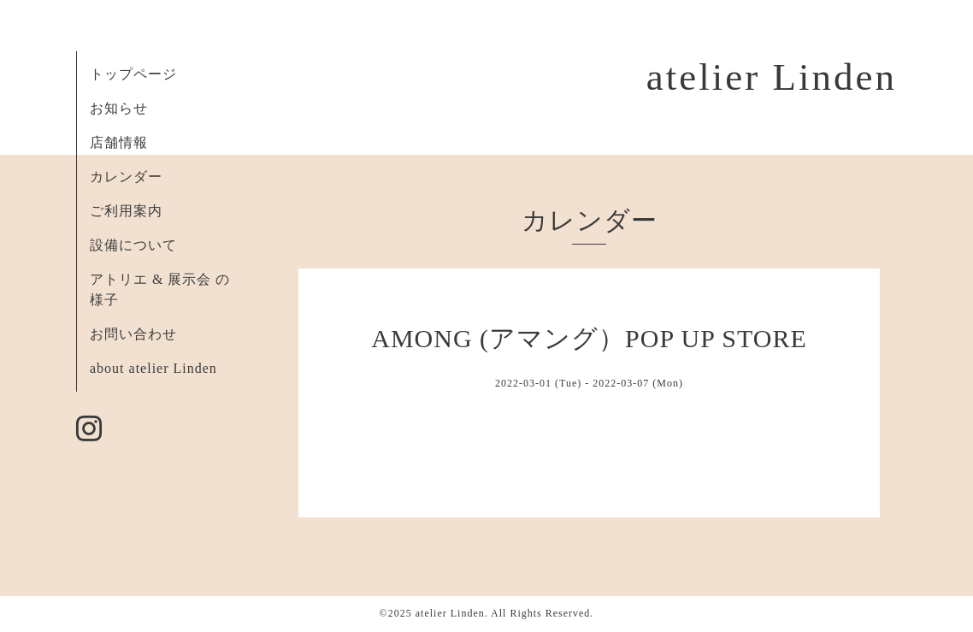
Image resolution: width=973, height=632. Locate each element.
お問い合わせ (133, 334)
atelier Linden (771, 77)
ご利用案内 (126, 211)
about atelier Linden (153, 368)
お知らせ (119, 108)
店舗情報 (119, 142)
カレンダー (126, 176)
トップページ (133, 74)
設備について (133, 245)
